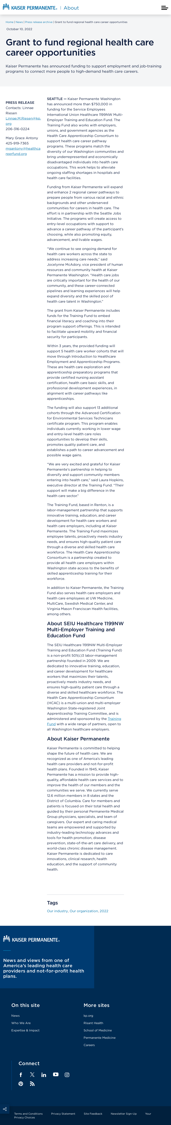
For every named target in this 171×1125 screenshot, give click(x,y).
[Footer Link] (32, 1076)
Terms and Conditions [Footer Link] (28, 1113)
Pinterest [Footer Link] (20, 1083)
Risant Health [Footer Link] (93, 1023)
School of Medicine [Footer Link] (98, 1030)
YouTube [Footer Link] (56, 1074)
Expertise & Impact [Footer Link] (25, 1030)
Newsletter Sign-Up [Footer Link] (124, 1113)
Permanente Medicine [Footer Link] (100, 1038)
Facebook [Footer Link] (20, 1075)
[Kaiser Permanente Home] (31, 941)
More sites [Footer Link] (97, 1005)
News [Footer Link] (15, 1015)
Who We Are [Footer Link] (21, 1023)
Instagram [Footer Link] (67, 1075)
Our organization (84, 911)
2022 (104, 911)
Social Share (4, 1109)
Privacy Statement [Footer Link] (63, 1113)
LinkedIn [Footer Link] (44, 1075)
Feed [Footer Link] (32, 1083)
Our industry (57, 911)
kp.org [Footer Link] (88, 1015)
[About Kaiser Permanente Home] (41, 10)
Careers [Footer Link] (89, 1045)
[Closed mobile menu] (164, 8)
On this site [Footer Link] (25, 1005)
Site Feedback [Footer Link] (93, 1113)
